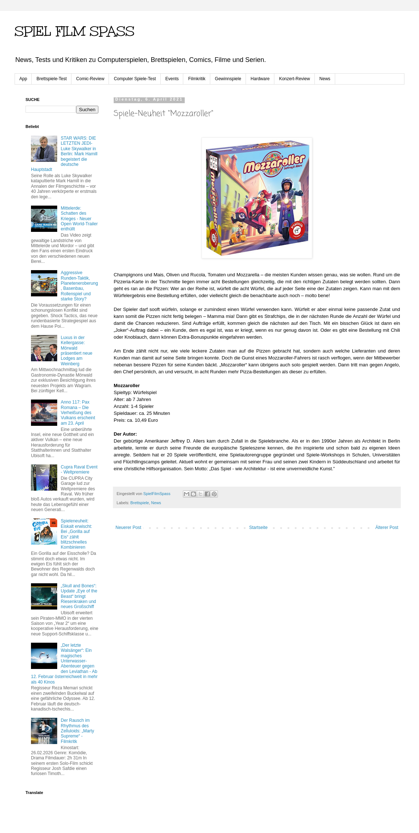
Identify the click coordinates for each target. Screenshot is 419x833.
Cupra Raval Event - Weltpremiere (79, 469)
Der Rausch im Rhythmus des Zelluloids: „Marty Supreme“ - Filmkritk (77, 731)
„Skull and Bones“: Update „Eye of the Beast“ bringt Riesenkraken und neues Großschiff (79, 596)
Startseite (258, 527)
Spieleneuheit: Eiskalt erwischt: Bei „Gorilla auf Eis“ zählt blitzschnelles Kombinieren (76, 534)
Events (172, 78)
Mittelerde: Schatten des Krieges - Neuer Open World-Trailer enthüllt (79, 219)
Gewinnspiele (228, 78)
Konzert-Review (294, 78)
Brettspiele (139, 503)
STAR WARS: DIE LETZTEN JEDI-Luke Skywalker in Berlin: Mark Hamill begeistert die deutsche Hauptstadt (64, 154)
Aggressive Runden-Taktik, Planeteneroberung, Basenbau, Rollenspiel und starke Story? (79, 285)
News (325, 78)
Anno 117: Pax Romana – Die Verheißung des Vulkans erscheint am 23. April (78, 413)
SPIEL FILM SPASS (74, 31)
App (23, 78)
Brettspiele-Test (51, 78)
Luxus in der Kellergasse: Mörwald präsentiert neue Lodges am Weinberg (77, 350)
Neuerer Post (128, 527)
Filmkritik (196, 78)
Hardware (260, 78)
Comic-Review (90, 78)
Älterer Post (386, 527)
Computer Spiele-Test (135, 78)
